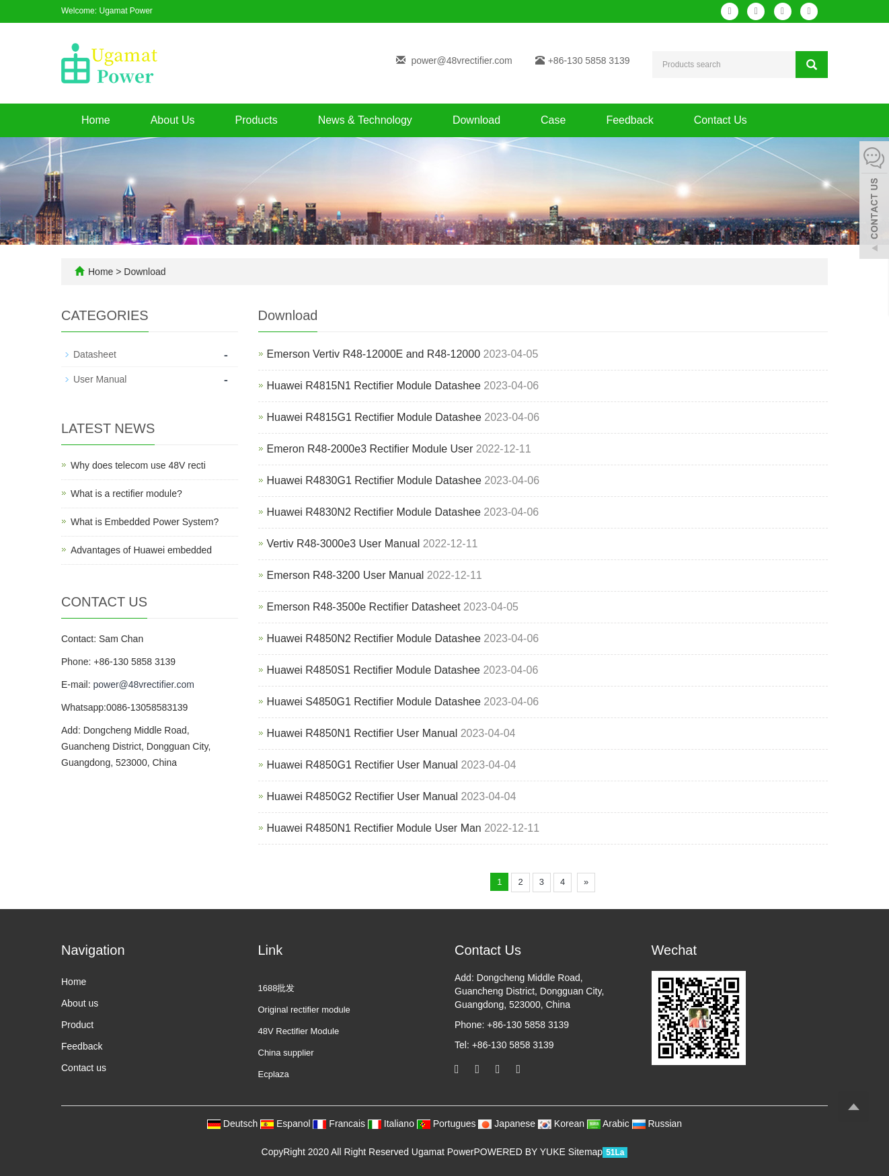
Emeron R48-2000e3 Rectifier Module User (371, 449)
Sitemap (585, 1151)
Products (256, 120)
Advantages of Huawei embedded (141, 550)
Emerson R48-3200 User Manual (345, 575)
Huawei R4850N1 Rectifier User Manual (362, 733)
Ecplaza (273, 1074)
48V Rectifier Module (299, 1031)
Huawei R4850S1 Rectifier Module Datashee (374, 670)
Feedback (629, 120)
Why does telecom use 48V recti (138, 465)
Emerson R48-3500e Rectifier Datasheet (364, 607)
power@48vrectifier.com (461, 60)
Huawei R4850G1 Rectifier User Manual (363, 765)
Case (553, 120)
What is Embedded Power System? (145, 521)
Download (476, 120)
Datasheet (94, 354)
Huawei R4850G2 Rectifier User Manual (363, 796)
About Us (173, 120)
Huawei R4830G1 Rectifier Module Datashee (374, 480)
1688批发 (276, 988)
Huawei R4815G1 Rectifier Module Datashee (374, 417)
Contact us (83, 1067)
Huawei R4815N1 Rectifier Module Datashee (374, 385)
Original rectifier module (304, 1010)
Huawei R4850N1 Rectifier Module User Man (374, 828)
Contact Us (720, 120)
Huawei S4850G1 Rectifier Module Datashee (374, 701)
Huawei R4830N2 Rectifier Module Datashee (374, 512)
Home (95, 120)
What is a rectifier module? (126, 493)
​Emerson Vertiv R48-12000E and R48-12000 (374, 354)
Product (77, 1024)
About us (79, 1003)
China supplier (286, 1053)
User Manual (99, 379)
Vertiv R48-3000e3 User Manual (343, 543)
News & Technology (365, 120)
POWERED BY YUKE (520, 1151)
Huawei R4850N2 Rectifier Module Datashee (374, 638)
